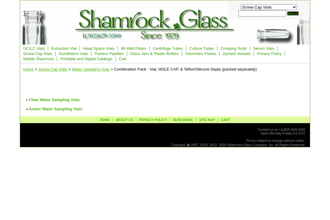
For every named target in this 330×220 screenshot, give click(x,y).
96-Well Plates (133, 48)
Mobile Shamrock (38, 59)
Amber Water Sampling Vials (55, 109)
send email (183, 120)
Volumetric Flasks (200, 53)
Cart (123, 59)
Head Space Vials (98, 48)
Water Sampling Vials (90, 69)
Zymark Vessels (237, 53)
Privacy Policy (269, 53)
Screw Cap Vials (37, 53)
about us (124, 120)
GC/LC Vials (34, 48)
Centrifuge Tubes (168, 48)
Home (28, 69)
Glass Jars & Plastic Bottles (154, 53)
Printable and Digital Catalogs (86, 59)
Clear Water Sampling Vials (54, 99)
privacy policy (153, 120)
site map (207, 120)
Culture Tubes (201, 48)
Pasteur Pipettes (109, 53)
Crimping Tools (234, 48)
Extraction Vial (64, 48)
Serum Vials (263, 48)
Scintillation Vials (73, 53)
